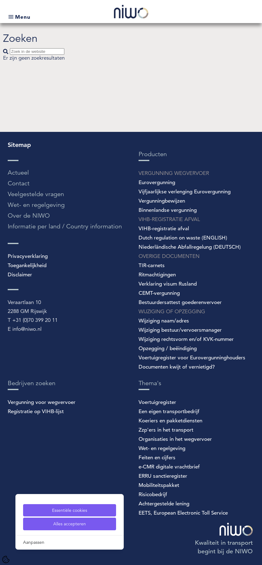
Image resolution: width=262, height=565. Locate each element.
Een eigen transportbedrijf (169, 411)
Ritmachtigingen (157, 274)
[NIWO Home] (131, 12)
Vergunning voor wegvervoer (41, 402)
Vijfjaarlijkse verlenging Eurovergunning (185, 191)
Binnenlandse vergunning (168, 210)
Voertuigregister (157, 402)
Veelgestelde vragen (36, 194)
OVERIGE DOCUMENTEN (169, 256)
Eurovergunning (157, 182)
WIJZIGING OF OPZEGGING (172, 311)
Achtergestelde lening (164, 503)
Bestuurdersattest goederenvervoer (180, 302)
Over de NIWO (29, 215)
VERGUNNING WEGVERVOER (174, 173)
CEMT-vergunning (159, 293)
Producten (153, 154)
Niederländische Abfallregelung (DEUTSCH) (190, 247)
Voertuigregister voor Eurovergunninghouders (192, 357)
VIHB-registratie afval (164, 228)
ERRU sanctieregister (163, 476)
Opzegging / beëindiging (168, 348)
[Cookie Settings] (6, 559)
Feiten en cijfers (157, 457)
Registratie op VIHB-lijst (36, 411)
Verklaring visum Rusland (168, 284)
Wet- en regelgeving (36, 205)
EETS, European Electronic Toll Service (183, 513)
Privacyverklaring (28, 256)
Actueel (18, 172)
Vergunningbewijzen (162, 201)
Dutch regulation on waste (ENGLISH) (183, 238)
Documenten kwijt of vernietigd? (177, 367)
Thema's (150, 383)
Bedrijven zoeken (31, 383)
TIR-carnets (152, 265)
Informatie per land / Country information (65, 226)
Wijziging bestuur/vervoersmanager (180, 330)
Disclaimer (20, 274)
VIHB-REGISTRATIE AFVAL (169, 219)
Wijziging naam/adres (164, 321)
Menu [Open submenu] (22, 17)
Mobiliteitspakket (159, 485)
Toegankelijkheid (27, 265)
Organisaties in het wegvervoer (175, 439)
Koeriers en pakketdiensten (170, 420)
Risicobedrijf (153, 494)
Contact (19, 183)
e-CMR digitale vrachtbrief (169, 467)
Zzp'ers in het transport (166, 430)
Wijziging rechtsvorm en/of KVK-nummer (186, 339)
